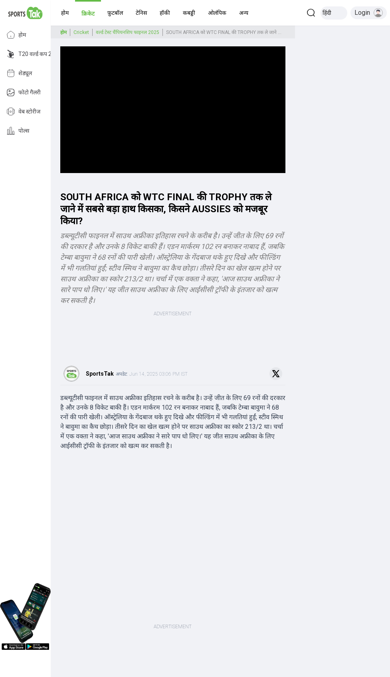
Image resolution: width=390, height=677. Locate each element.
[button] (65, 13)
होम (16, 34)
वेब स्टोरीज (23, 111)
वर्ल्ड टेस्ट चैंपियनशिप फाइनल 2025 (127, 32)
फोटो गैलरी (23, 92)
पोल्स (17, 130)
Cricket (81, 32)
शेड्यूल (19, 73)
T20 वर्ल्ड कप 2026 (33, 54)
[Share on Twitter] (275, 373)
